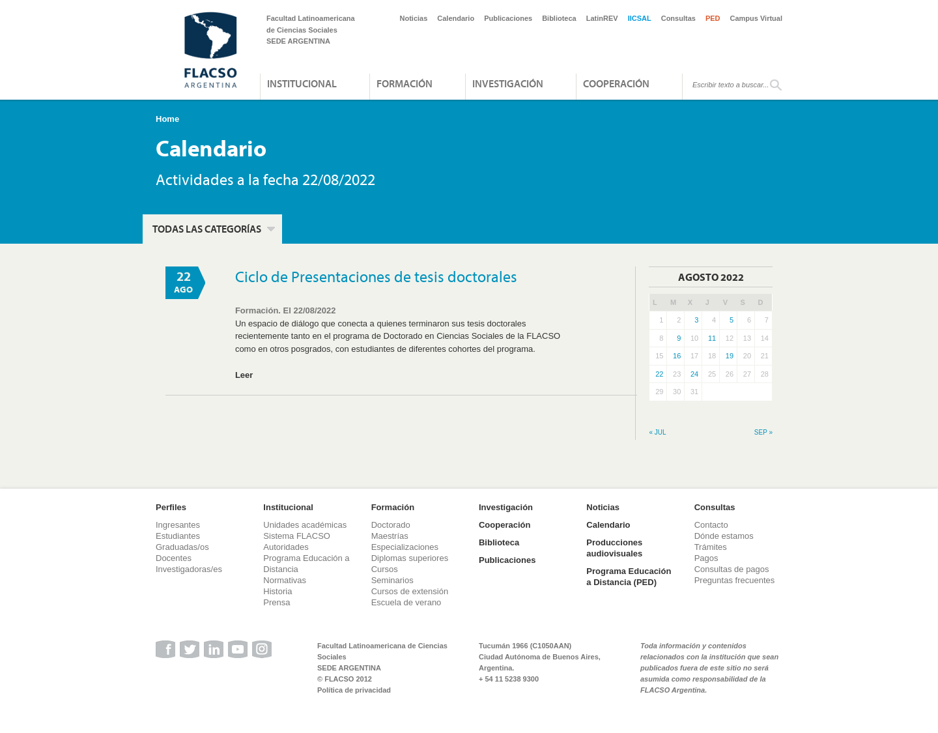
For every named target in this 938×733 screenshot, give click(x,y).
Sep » (763, 432)
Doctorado (390, 525)
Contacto (711, 525)
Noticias (414, 18)
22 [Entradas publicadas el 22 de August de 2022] (659, 374)
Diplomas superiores (410, 558)
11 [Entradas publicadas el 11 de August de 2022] (712, 338)
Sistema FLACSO (296, 536)
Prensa (276, 602)
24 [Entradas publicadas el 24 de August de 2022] (694, 374)
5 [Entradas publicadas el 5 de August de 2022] (731, 320)
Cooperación (616, 83)
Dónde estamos (724, 536)
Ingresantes (178, 525)
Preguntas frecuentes (734, 580)
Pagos (706, 558)
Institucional (302, 83)
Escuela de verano (406, 602)
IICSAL (639, 18)
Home (167, 119)
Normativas (284, 580)
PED (712, 18)
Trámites (710, 547)
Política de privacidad (354, 690)
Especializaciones (404, 547)
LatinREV (602, 18)
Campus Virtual (756, 18)
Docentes (174, 558)
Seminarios (392, 580)
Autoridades (285, 547)
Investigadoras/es (189, 569)
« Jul (657, 432)
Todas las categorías (206, 228)
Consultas (678, 18)
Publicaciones (508, 18)
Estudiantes (178, 536)
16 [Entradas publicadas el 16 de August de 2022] (677, 356)
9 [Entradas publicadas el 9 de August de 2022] (679, 338)
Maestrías (389, 536)
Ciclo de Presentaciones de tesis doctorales (376, 276)
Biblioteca (559, 18)
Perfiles (171, 507)
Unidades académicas (305, 525)
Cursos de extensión (410, 591)
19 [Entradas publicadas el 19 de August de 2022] (729, 356)
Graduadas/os (182, 547)
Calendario (455, 18)
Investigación (507, 83)
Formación (405, 83)
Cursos (384, 569)
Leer (244, 375)
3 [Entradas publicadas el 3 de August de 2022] (696, 320)
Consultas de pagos (731, 569)
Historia (277, 591)
